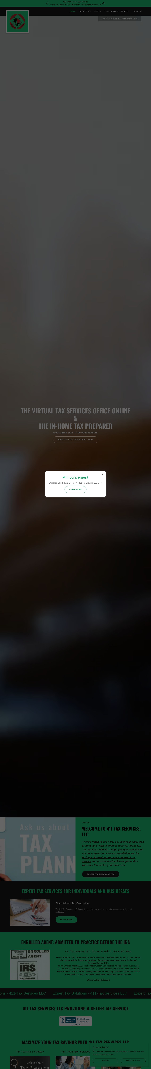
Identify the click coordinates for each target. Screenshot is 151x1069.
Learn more (75, 489)
